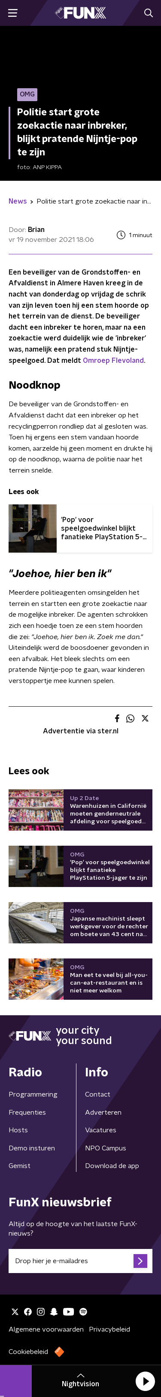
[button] (145, 1381)
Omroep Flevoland (113, 360)
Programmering (33, 1094)
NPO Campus (105, 1148)
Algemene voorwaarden (46, 1329)
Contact (97, 1094)
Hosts (18, 1130)
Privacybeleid (109, 1329)
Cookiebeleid (28, 1351)
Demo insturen (32, 1148)
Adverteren (103, 1112)
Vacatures (100, 1130)
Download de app (112, 1165)
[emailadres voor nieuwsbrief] (80, 1261)
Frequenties (27, 1112)
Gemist (19, 1165)
